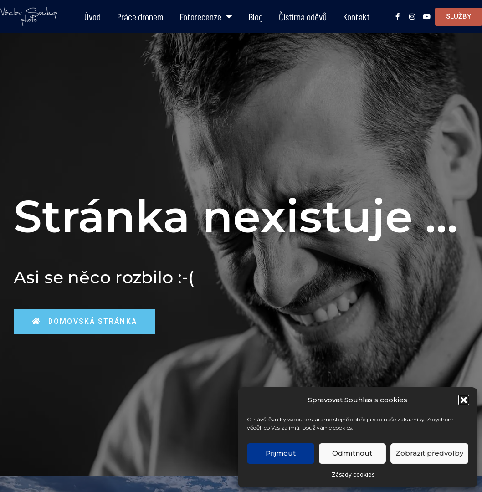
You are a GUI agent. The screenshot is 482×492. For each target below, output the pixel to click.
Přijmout (281, 453)
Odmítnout (352, 453)
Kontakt (356, 16)
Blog (255, 16)
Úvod (92, 16)
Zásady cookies (353, 474)
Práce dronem (140, 16)
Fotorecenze (205, 16)
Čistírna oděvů (303, 16)
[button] (463, 400)
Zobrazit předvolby (429, 453)
